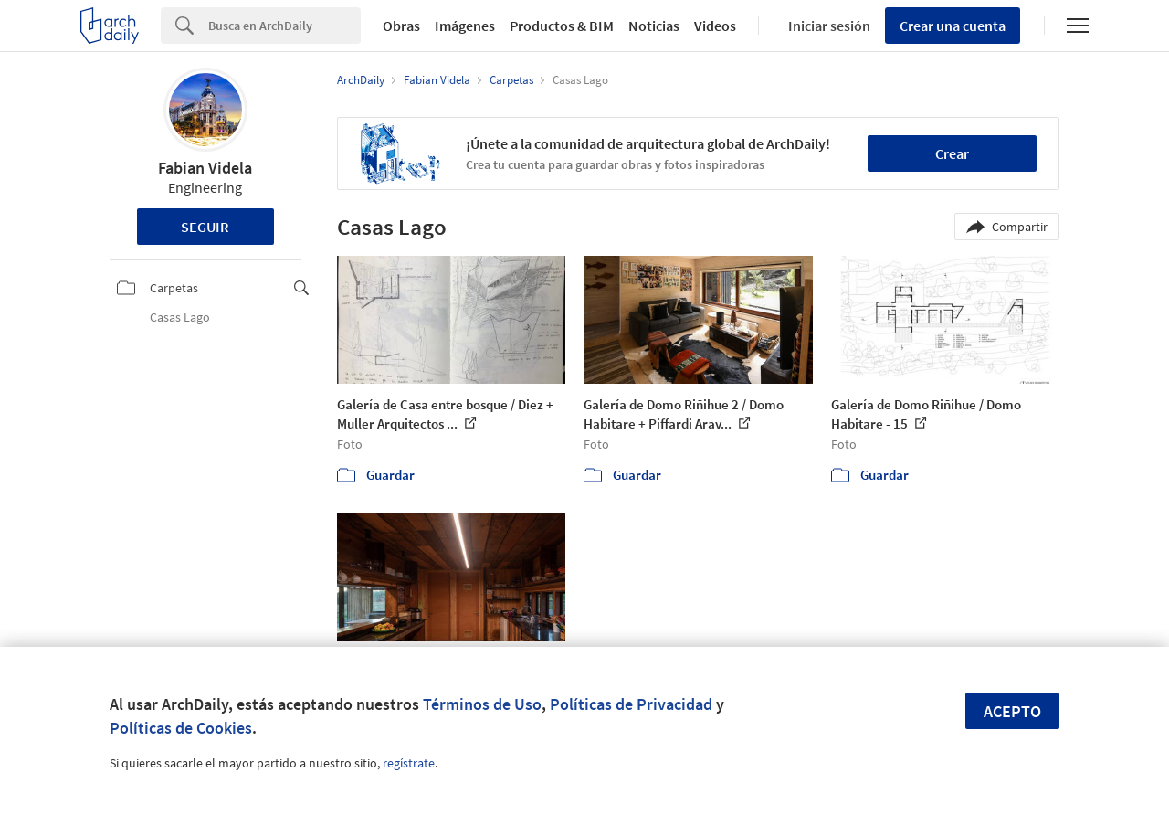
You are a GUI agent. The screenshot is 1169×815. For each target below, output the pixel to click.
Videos (715, 25)
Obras (401, 25)
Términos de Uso (482, 703)
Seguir (205, 226)
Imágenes (465, 25)
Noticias (653, 25)
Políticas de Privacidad (631, 703)
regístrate (409, 763)
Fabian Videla (205, 167)
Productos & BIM (562, 25)
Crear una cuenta (953, 25)
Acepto (1012, 711)
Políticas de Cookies (181, 727)
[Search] (284, 25)
